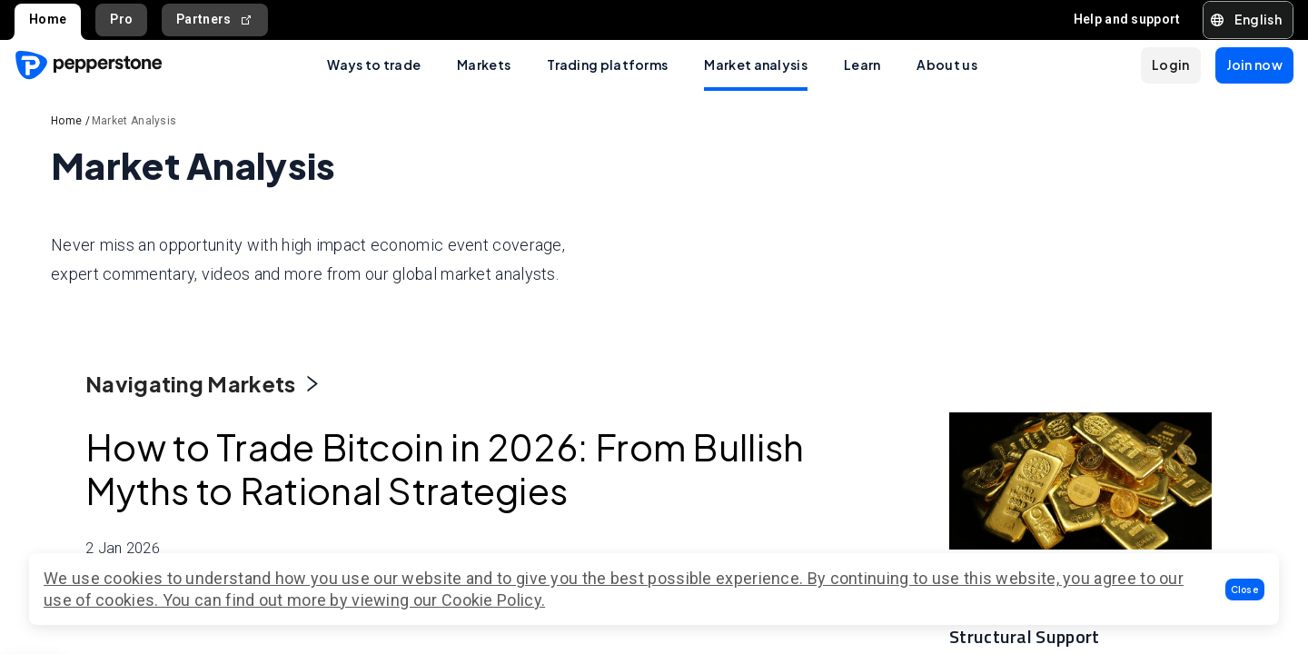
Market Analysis (134, 120)
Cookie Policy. (493, 599)
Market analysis (756, 64)
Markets (483, 64)
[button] (1245, 589)
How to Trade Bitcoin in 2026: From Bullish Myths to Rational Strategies (321, 490)
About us (946, 64)
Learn (862, 64)
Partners (214, 19)
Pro (121, 19)
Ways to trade (374, 64)
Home (47, 19)
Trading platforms (607, 64)
